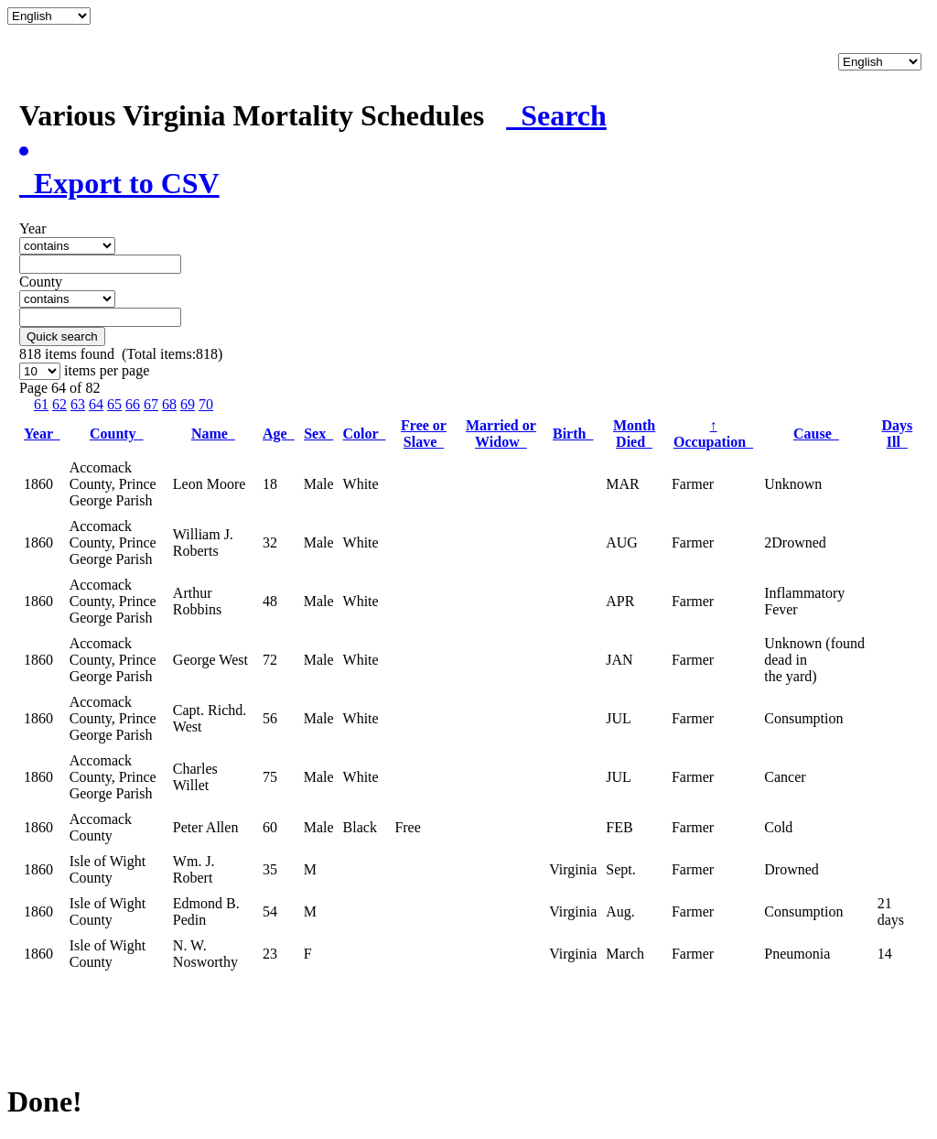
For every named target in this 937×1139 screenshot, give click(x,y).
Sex (318, 433)
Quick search (62, 336)
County (117, 433)
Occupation (713, 434)
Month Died (634, 434)
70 (206, 404)
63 (77, 404)
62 (59, 404)
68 (169, 404)
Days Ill (896, 434)
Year (42, 433)
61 (41, 404)
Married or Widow (501, 434)
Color (364, 433)
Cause (816, 433)
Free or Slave (424, 434)
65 (114, 404)
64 (96, 404)
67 (151, 404)
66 (132, 404)
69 (187, 404)
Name (213, 433)
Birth (573, 433)
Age (279, 433)
